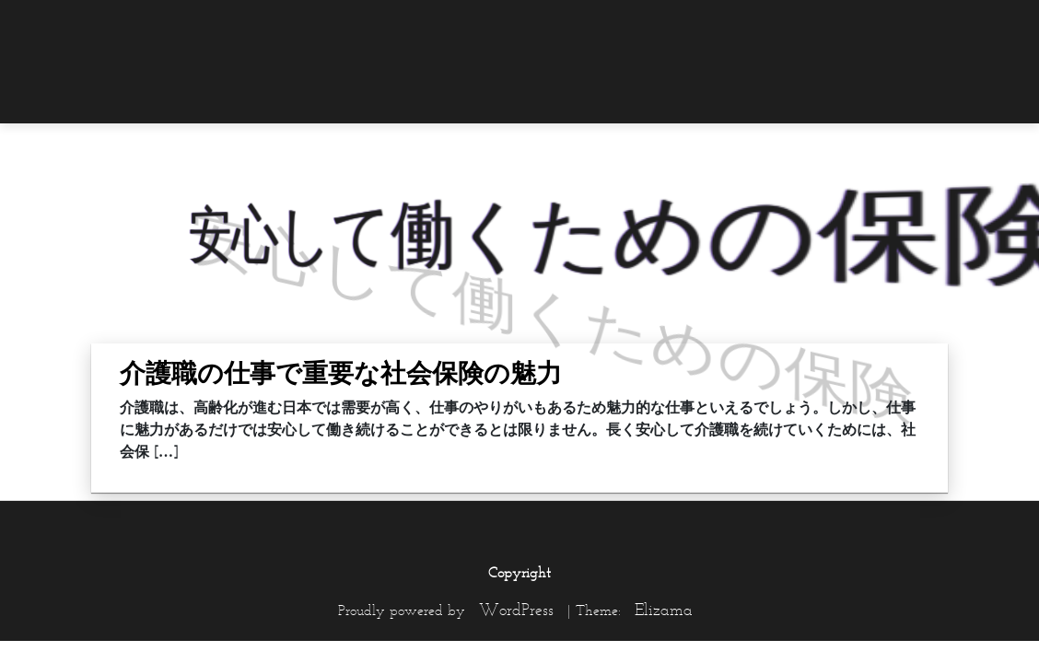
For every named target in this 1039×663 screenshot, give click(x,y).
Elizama (664, 609)
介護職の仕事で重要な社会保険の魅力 (341, 373)
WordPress (516, 609)
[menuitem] (911, 24)
